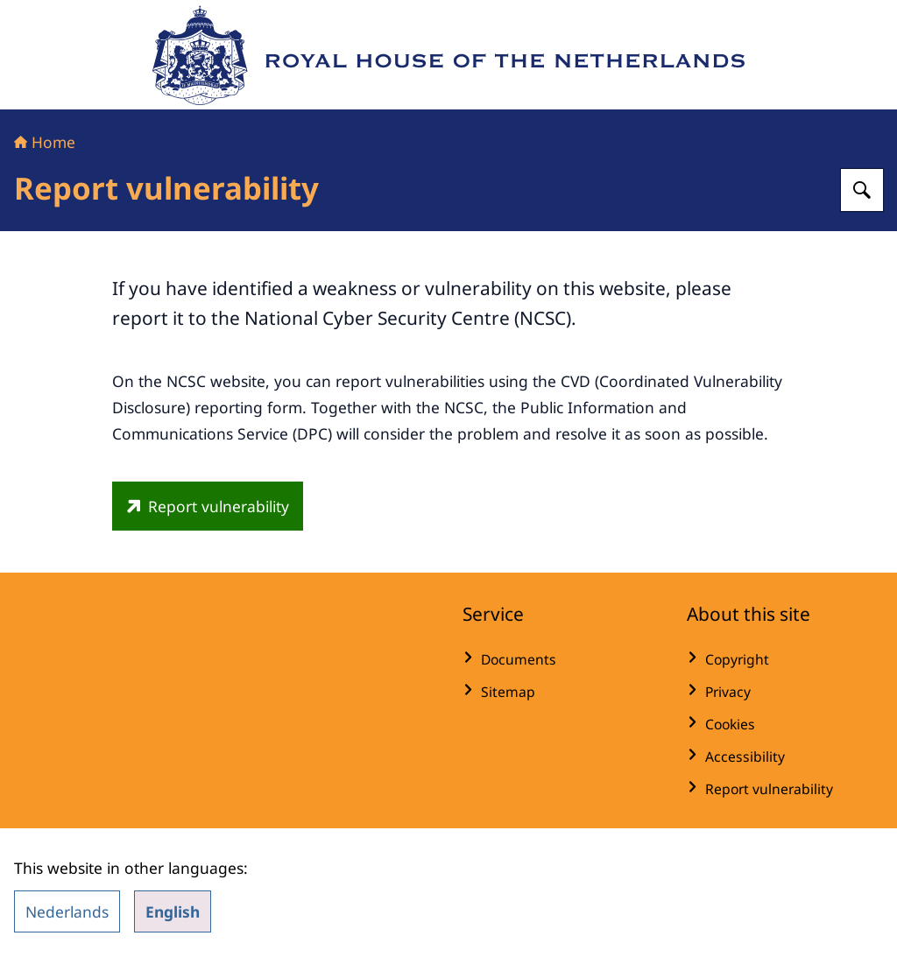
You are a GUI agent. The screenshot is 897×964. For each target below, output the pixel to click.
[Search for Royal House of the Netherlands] (862, 190)
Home (44, 141)
